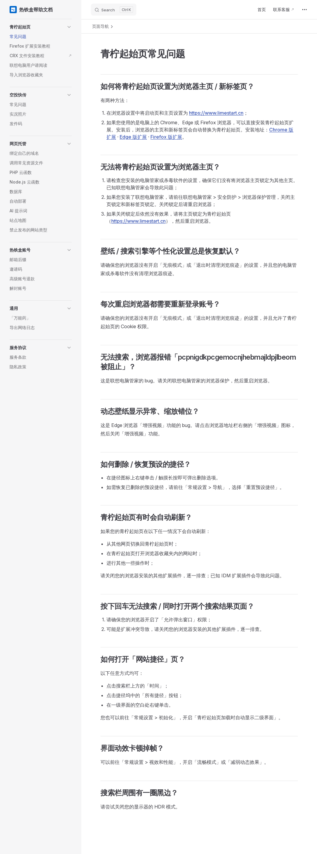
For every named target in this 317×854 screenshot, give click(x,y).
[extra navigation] (304, 9)
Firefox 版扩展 (166, 137)
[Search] (113, 10)
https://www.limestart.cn (216, 113)
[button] (41, 27)
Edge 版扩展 (133, 137)
